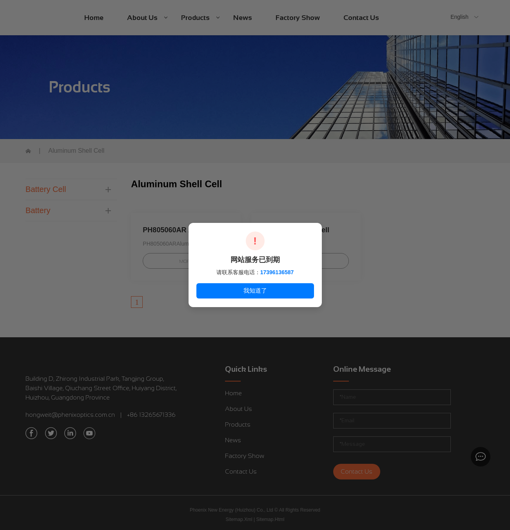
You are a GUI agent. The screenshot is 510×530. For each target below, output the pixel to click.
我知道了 (255, 290)
